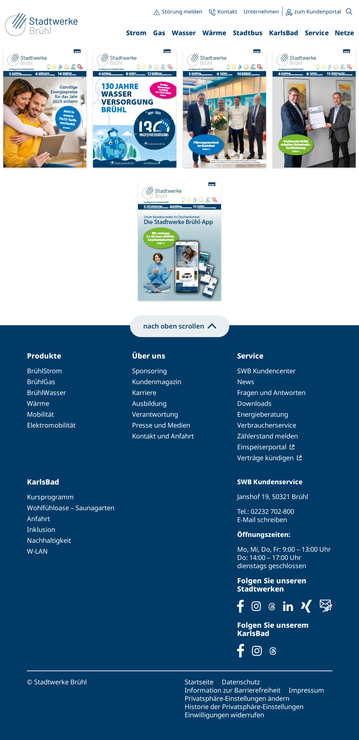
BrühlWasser (46, 392)
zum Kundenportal (317, 11)
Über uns (148, 355)
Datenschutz (241, 681)
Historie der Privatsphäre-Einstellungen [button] (244, 706)
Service (250, 355)
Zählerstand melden (267, 436)
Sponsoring (149, 370)
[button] (349, 11)
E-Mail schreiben (262, 519)
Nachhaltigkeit (49, 540)
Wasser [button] (184, 32)
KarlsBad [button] (283, 32)
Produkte (44, 355)
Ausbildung (149, 403)
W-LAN (37, 551)
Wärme (38, 403)
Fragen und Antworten (271, 392)
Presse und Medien (161, 425)
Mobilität (40, 414)
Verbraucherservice (266, 425)
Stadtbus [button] (247, 32)
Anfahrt (38, 518)
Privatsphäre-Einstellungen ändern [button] (237, 698)
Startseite (199, 681)
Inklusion (41, 529)
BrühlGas (41, 381)
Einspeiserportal (261, 446)
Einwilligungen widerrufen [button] (224, 714)
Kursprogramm (50, 496)
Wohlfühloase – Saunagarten (70, 507)
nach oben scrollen (179, 326)
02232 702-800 (272, 511)
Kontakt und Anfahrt (163, 436)
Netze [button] (344, 32)
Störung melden (182, 11)
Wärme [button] (214, 32)
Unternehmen (261, 11)
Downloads (254, 403)
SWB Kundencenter (266, 370)
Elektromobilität (51, 425)
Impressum (306, 690)
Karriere (144, 392)
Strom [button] (136, 32)
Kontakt (227, 11)
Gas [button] (159, 32)
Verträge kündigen (265, 457)
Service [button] (317, 32)
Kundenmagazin (156, 381)
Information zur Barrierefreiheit (232, 690)
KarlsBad (43, 482)
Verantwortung (155, 414)
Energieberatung (262, 414)
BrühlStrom (44, 370)
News (245, 381)
